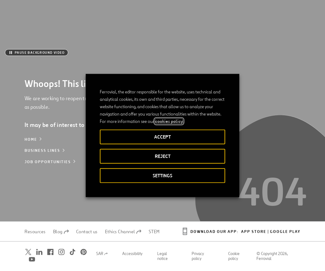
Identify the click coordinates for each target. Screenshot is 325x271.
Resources (35, 231)
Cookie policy (234, 256)
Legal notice (162, 256)
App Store (253, 232)
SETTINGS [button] (162, 175)
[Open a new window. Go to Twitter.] (28, 252)
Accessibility (132, 253)
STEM (154, 231)
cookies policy (169, 121)
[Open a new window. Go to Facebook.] (50, 252)
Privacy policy (198, 256)
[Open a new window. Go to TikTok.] (72, 252)
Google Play (285, 232)
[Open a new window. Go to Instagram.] (61, 252)
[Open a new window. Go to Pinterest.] (83, 252)
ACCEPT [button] (162, 137)
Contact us (87, 231)
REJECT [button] (162, 156)
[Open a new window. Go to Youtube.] (32, 259)
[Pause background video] (36, 52)
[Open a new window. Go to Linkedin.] (39, 252)
